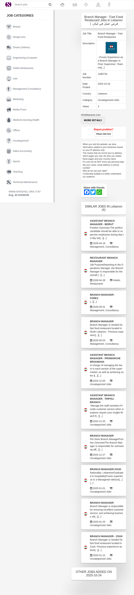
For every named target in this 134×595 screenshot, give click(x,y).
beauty (13, 27)
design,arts (15, 37)
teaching (14, 172)
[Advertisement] (68, 75)
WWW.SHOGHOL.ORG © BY (25, 193)
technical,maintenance (22, 182)
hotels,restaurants (19, 68)
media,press (16, 109)
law (11, 78)
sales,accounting (19, 151)
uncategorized (17, 141)
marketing (15, 99)
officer (13, 130)
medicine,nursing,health (22, 120)
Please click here (103, 134)
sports (13, 161)
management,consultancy (23, 89)
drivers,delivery (18, 47)
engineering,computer (21, 58)
